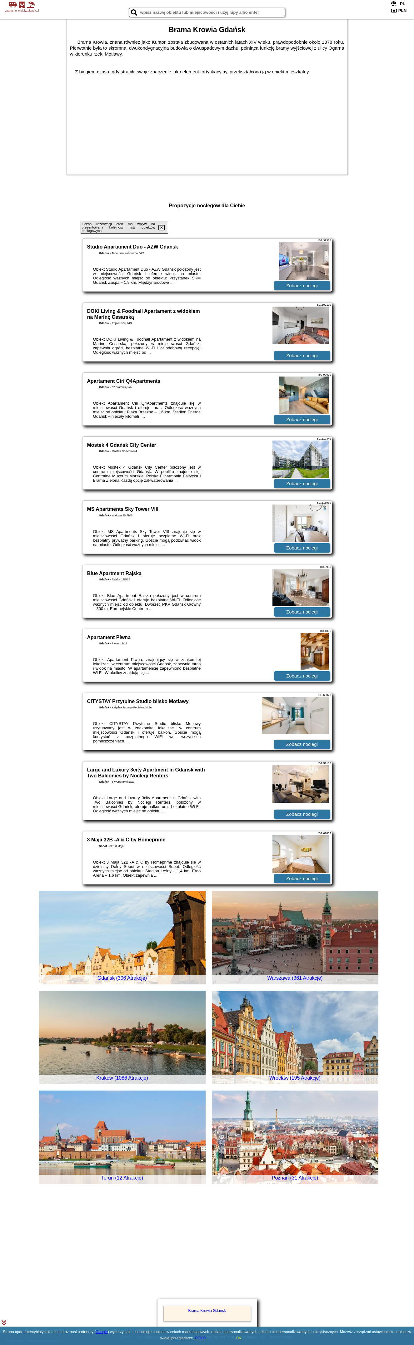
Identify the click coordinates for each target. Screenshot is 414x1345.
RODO (200, 1338)
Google (102, 1332)
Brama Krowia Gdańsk (207, 1310)
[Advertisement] (207, 1250)
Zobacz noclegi (302, 285)
